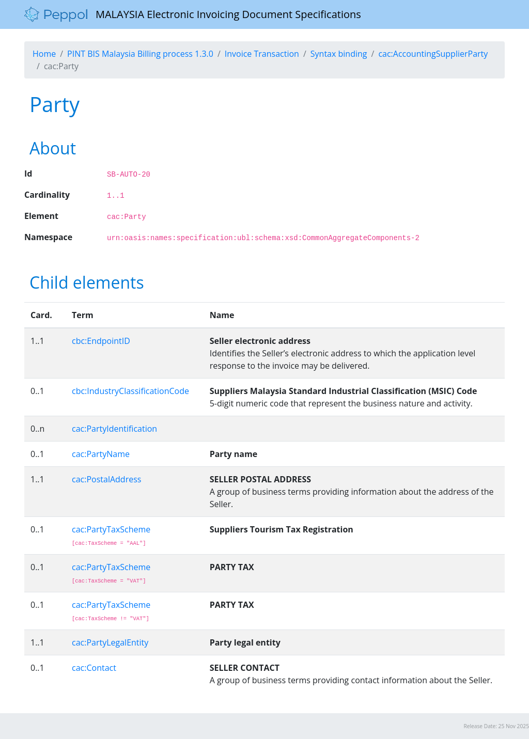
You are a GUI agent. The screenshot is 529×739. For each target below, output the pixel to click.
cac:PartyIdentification (114, 428)
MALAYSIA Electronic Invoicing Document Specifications (192, 14)
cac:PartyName (101, 454)
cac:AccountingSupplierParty (433, 53)
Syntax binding (338, 53)
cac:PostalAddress (106, 479)
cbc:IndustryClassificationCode (130, 391)
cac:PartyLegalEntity (110, 642)
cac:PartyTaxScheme (111, 529)
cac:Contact (94, 667)
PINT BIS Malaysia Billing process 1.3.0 (140, 53)
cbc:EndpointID (101, 341)
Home (44, 53)
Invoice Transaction (262, 53)
